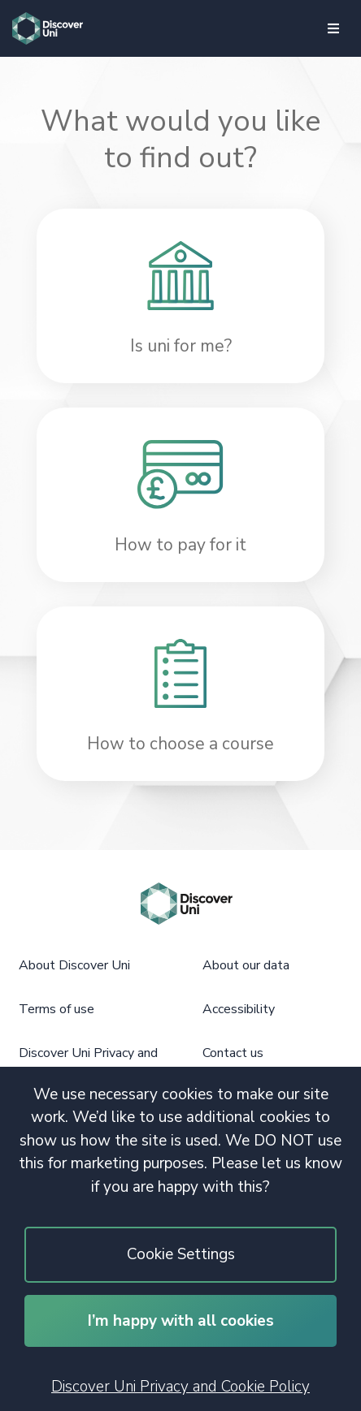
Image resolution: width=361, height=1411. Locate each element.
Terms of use (56, 1009)
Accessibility (238, 1009)
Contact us (232, 1053)
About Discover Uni (74, 965)
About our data (245, 965)
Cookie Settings (181, 1254)
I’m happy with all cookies (181, 1320)
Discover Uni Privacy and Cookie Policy (180, 1386)
